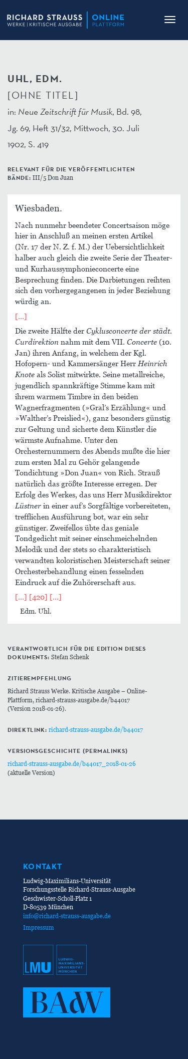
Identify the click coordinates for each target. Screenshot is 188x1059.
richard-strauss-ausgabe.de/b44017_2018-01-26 (72, 763)
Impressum (38, 927)
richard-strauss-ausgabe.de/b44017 (96, 729)
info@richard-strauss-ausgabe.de (67, 916)
